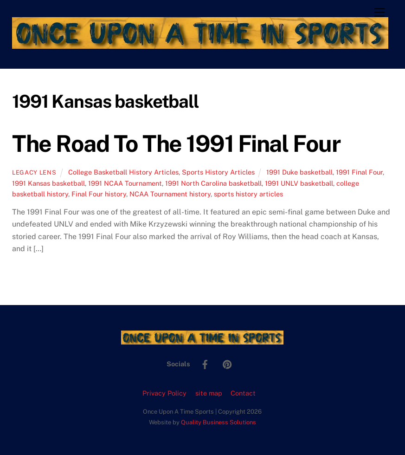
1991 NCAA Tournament (125, 183)
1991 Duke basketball (299, 172)
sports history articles (248, 194)
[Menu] (379, 13)
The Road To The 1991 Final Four (176, 143)
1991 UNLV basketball (299, 183)
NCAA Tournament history (170, 194)
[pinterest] (227, 363)
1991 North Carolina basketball (213, 183)
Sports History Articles (218, 172)
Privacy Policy (164, 393)
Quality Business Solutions (218, 422)
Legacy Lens (34, 172)
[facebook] (205, 363)
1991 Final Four (359, 172)
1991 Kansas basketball (48, 183)
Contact (243, 393)
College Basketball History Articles (123, 172)
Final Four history (98, 194)
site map (208, 393)
